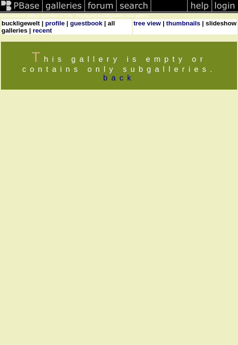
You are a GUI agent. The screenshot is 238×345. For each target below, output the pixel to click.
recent (42, 30)
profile (55, 23)
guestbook (86, 23)
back (119, 78)
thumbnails (183, 23)
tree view (147, 23)
